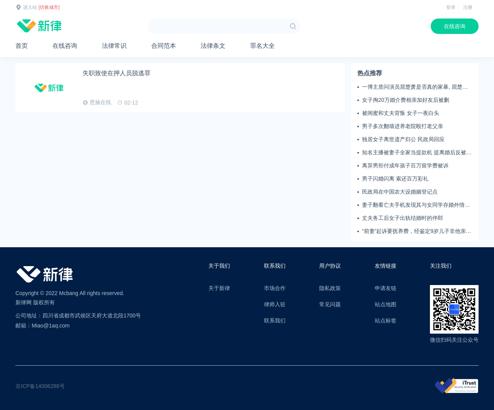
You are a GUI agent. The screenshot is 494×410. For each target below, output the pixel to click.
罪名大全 (262, 45)
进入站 (30, 7)
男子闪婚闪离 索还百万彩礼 (395, 178)
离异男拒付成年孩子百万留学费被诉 (405, 165)
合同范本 (163, 45)
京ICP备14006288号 (40, 386)
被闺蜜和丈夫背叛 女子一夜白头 (400, 113)
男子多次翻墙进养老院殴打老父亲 (402, 126)
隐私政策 (330, 288)
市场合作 (275, 288)
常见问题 (330, 304)
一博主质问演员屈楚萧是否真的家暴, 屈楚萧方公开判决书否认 (415, 87)
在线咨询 (454, 26)
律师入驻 (275, 304)
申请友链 (385, 288)
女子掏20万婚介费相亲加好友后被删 (405, 100)
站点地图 (385, 304)
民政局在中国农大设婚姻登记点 (400, 192)
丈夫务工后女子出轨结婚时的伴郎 (402, 218)
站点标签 (385, 320)
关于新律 (219, 288)
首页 (21, 45)
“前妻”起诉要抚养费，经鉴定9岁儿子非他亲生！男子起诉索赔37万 (414, 231)
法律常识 (114, 45)
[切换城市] (49, 7)
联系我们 (275, 320)
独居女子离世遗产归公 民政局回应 (403, 139)
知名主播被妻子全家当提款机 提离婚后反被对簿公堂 (417, 152)
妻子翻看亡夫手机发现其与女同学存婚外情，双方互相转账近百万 (416, 205)
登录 (450, 7)
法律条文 (213, 45)
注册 (467, 7)
